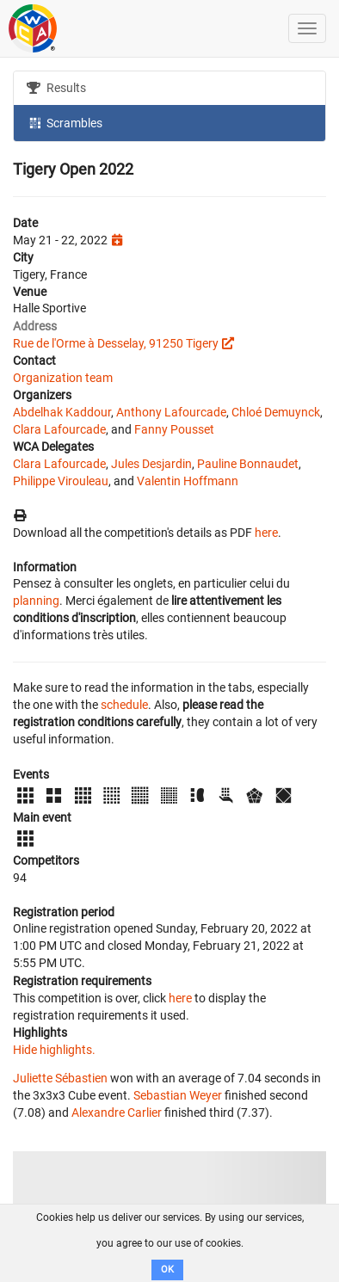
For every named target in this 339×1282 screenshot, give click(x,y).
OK (167, 1269)
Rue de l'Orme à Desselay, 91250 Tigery (116, 343)
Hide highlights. (54, 1050)
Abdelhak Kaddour (62, 412)
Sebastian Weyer (177, 1095)
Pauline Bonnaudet (248, 464)
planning (36, 600)
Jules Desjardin (151, 464)
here (266, 532)
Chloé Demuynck (275, 412)
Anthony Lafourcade (171, 412)
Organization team (63, 378)
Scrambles (64, 122)
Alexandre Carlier (116, 1112)
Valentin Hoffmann (187, 481)
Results (56, 88)
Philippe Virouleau (60, 481)
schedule (124, 705)
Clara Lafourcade (59, 429)
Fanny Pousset (174, 429)
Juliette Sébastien (60, 1078)
